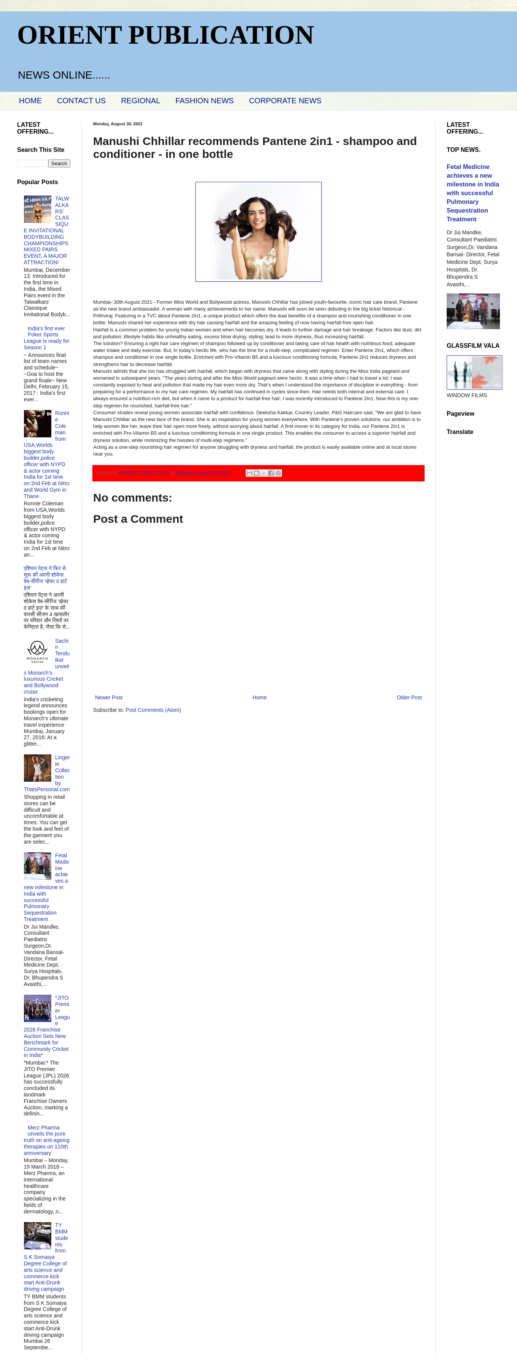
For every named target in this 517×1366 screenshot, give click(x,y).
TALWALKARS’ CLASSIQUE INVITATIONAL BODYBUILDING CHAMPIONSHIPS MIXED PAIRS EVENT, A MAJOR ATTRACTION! (46, 230)
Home (259, 697)
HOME (30, 100)
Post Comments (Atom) (153, 710)
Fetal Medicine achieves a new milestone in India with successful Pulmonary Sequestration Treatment (47, 887)
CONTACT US (81, 100)
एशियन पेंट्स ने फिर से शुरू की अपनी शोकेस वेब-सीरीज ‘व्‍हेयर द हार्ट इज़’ (45, 577)
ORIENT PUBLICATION (165, 34)
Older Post (409, 697)
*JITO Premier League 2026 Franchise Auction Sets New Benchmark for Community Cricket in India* (47, 1026)
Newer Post (108, 697)
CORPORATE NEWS (285, 100)
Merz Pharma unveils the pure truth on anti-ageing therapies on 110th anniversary (47, 1140)
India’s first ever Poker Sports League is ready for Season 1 (47, 337)
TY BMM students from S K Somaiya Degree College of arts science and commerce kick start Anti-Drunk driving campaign (46, 1257)
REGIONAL (140, 100)
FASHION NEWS (205, 100)
